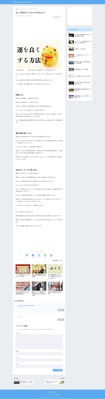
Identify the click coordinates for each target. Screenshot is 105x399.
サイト (17, 363)
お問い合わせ (58, 395)
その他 (61, 260)
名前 (17, 351)
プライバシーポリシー (49, 395)
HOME (53, 392)
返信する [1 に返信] (61, 319)
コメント (19, 333)
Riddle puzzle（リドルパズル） (25, 2)
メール (17, 357)
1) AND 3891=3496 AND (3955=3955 (25, 305)
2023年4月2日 (19, 307)
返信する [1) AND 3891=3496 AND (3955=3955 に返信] (61, 310)
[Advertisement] (39, 29)
